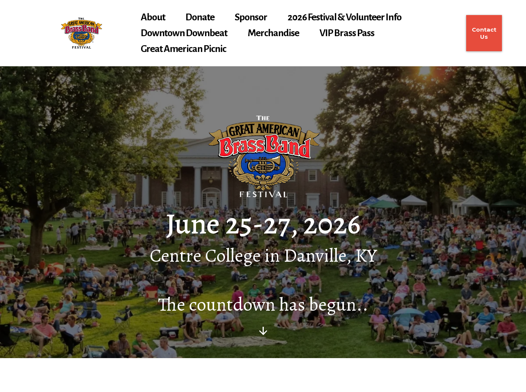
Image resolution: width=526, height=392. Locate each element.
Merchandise (273, 33)
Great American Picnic (183, 49)
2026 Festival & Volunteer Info (344, 17)
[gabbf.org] (81, 33)
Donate (199, 17)
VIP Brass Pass (346, 33)
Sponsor (251, 17)
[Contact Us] (484, 33)
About (153, 17)
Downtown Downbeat (184, 33)
